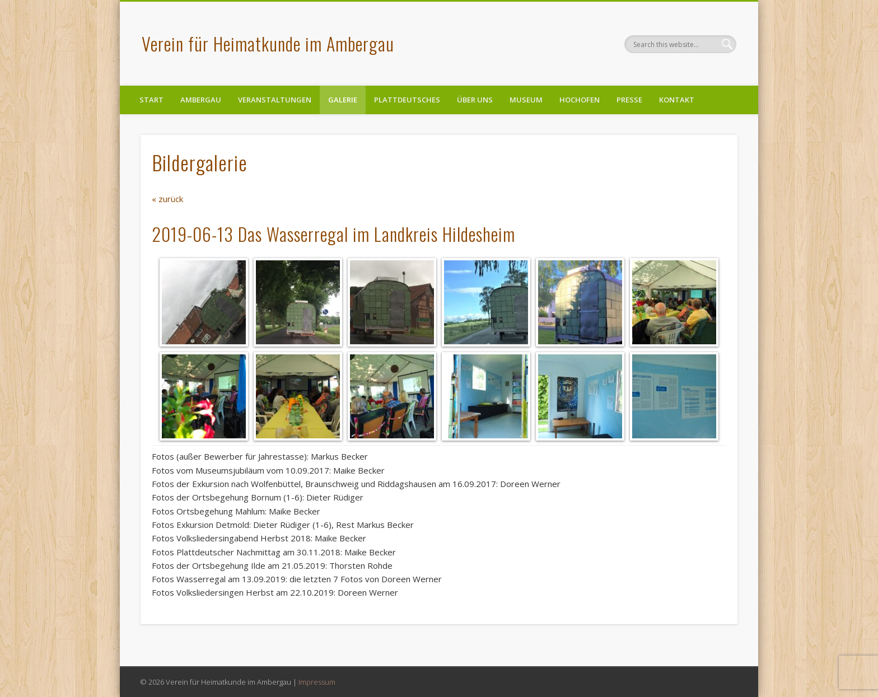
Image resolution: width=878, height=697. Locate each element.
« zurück (167, 198)
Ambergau (200, 100)
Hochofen (579, 100)
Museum (526, 100)
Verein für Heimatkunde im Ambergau (268, 43)
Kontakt (676, 100)
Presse (629, 100)
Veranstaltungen (274, 100)
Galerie (342, 100)
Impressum (316, 682)
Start (151, 100)
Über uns (475, 100)
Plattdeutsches (407, 100)
